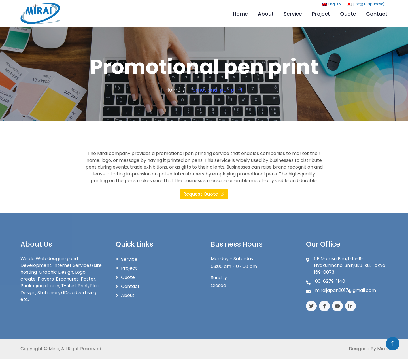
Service (293, 13)
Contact (377, 13)
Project (321, 13)
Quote (348, 13)
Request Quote (204, 194)
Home (240, 13)
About (266, 13)
